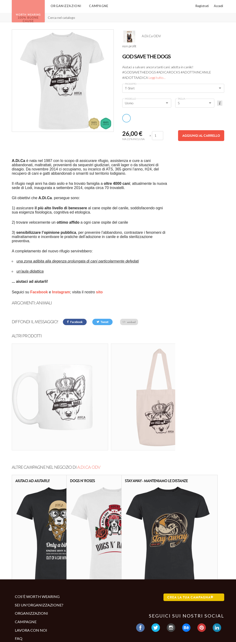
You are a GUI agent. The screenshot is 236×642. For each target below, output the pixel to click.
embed (129, 322)
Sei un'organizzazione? (39, 553)
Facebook (74, 322)
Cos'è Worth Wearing (37, 545)
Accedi (218, 6)
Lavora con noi (31, 579)
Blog (20, 595)
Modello (130, 98)
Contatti (23, 616)
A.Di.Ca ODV (88, 416)
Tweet (102, 322)
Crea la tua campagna (190, 546)
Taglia (181, 98)
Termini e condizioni (34, 608)
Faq (18, 587)
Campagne (98, 6)
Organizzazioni (66, 6)
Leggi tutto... (157, 78)
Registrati (202, 6)
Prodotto (130, 83)
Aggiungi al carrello (201, 135)
